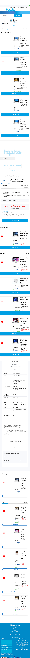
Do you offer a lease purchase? (12, 457)
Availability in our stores (15, 366)
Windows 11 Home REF (9, 215)
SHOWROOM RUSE (4, 647)
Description (15, 364)
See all (28, 253)
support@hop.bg (22, 649)
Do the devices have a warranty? (12, 460)
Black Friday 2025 (15, 637)
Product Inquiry (23, 185)
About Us (15, 627)
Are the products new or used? (12, 453)
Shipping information (15, 634)
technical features (5, 183)
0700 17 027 (22, 641)
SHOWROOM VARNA (4, 645)
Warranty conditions (15, 633)
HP (13, 415)
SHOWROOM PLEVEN (5, 649)
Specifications (15, 361)
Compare (25, 187)
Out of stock (15, 220)
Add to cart (15, 52)
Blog (15, 636)
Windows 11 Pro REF (20, 215)
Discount (2, 253)
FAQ (15, 369)
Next (27, 215)
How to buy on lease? (15, 631)
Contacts (15, 628)
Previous (2, 215)
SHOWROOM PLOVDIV (5, 643)
